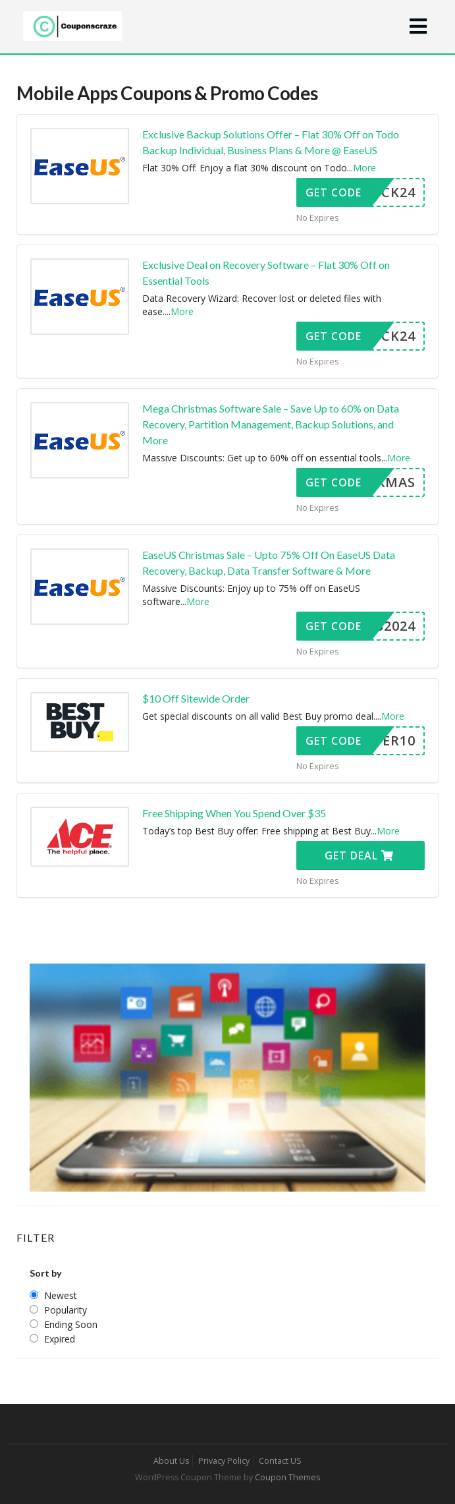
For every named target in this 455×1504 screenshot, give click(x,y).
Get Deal (359, 855)
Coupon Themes (287, 1477)
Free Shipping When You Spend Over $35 (234, 813)
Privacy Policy (224, 1460)
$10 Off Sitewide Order (196, 698)
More (364, 167)
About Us (171, 1460)
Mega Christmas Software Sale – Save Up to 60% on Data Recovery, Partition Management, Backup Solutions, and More (270, 424)
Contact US (280, 1460)
